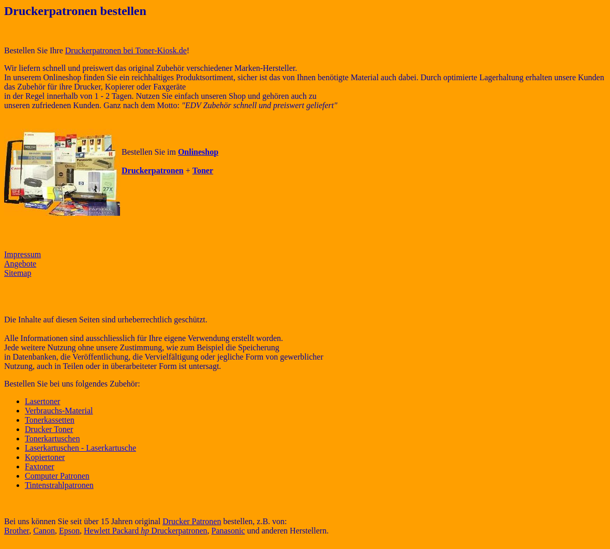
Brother (16, 530)
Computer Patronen (57, 475)
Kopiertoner (45, 457)
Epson (69, 530)
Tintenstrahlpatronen (59, 485)
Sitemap (17, 273)
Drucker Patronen (191, 521)
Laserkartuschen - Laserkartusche (80, 447)
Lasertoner (42, 401)
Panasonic (228, 530)
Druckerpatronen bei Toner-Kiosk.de (126, 50)
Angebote (20, 263)
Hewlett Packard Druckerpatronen (145, 530)
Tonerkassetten (50, 420)
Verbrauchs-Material (59, 410)
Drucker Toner (49, 429)
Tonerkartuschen (52, 438)
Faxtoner (39, 466)
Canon (44, 530)
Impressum (22, 254)
